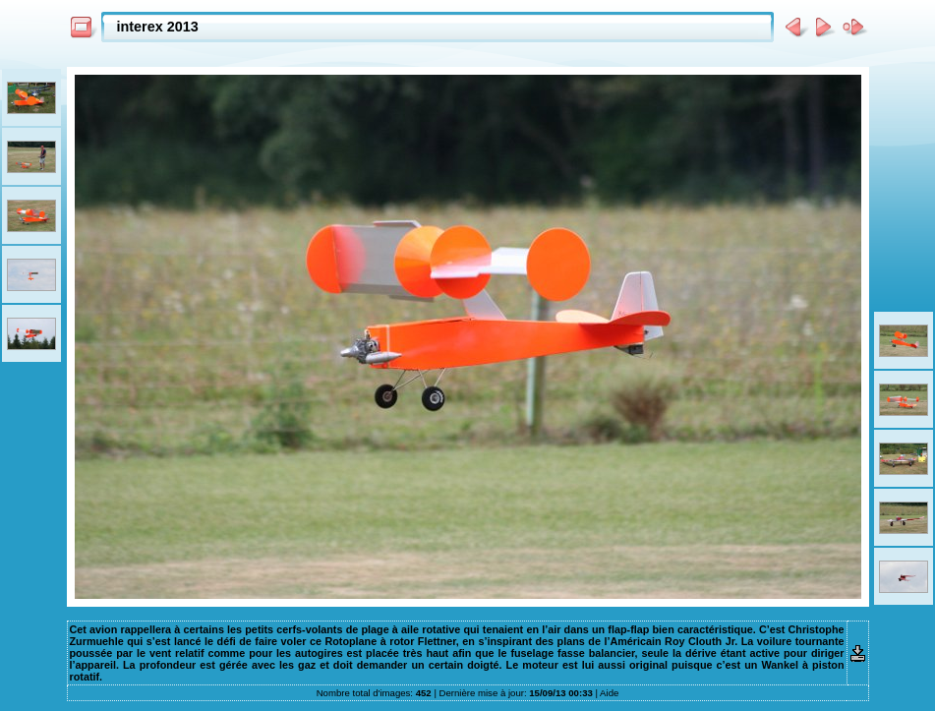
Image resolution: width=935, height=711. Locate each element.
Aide (609, 692)
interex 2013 (158, 26)
